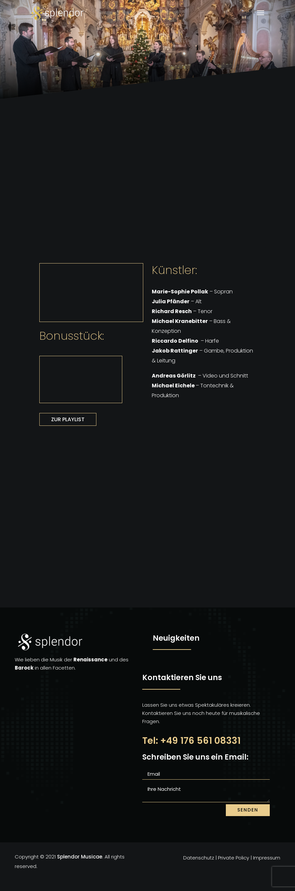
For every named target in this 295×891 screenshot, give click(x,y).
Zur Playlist (68, 419)
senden (247, 810)
